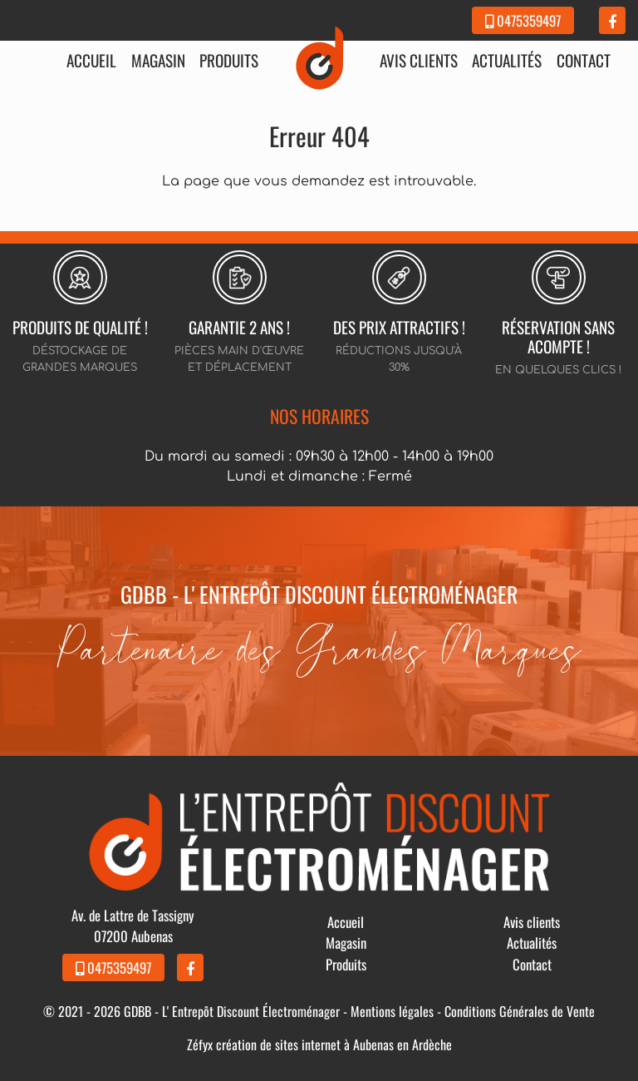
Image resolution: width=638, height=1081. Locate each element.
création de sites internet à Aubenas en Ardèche (334, 1044)
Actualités (507, 61)
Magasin (158, 61)
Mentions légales (392, 1011)
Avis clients (419, 61)
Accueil (91, 61)
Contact (584, 61)
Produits (228, 61)
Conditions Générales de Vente (519, 1011)
